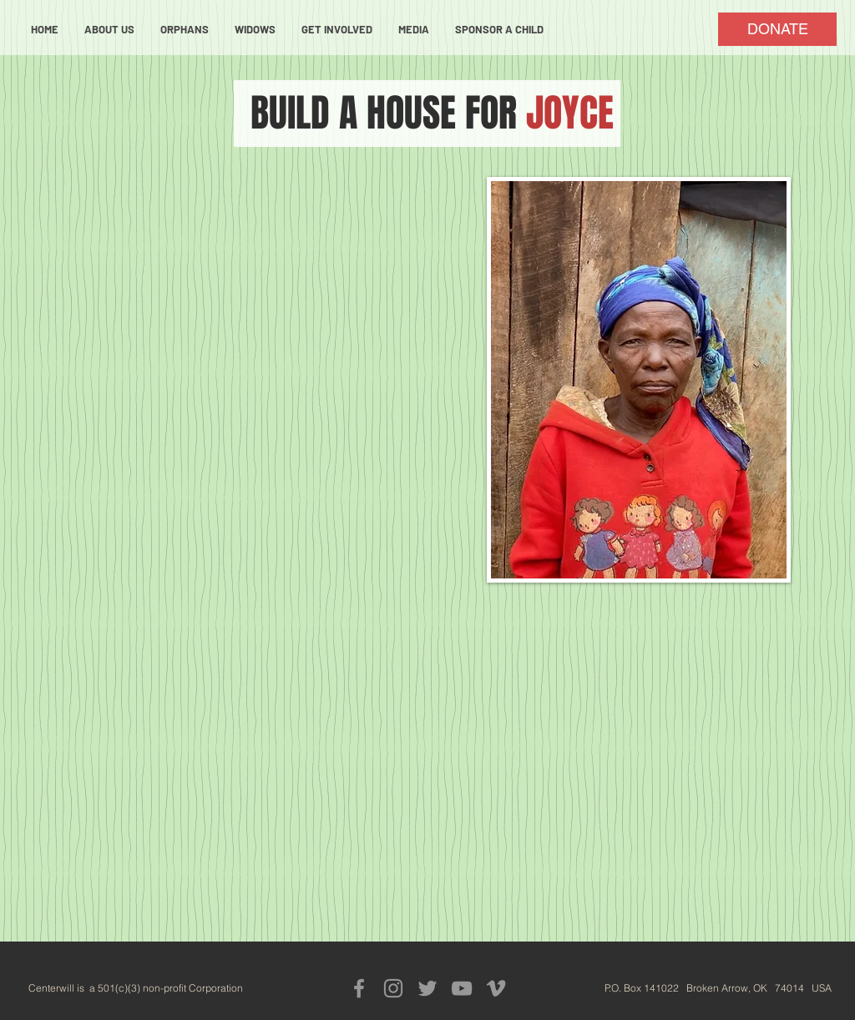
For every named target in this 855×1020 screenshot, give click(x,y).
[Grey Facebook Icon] (359, 988)
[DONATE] (777, 29)
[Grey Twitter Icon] (427, 988)
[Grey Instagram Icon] (393, 988)
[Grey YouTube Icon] (461, 988)
